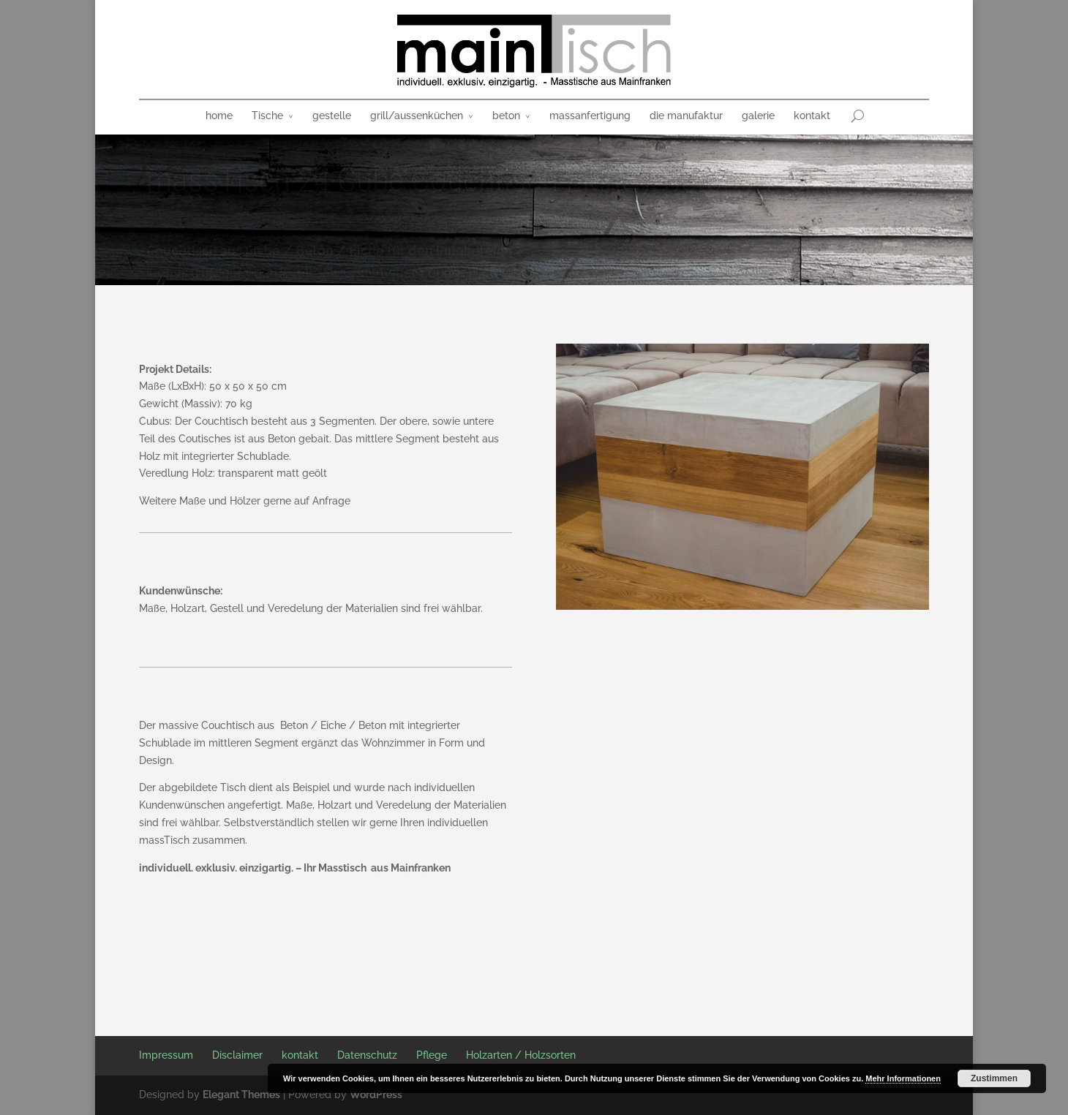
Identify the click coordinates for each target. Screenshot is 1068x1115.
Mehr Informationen (903, 1078)
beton (506, 115)
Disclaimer (237, 1055)
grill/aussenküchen (416, 115)
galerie (758, 115)
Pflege (431, 1055)
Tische (267, 115)
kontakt (812, 115)
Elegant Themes (241, 1094)
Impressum (166, 1055)
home (219, 115)
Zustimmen (994, 1078)
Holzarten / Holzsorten (521, 1055)
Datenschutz (367, 1055)
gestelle (331, 115)
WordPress (376, 1094)
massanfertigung (590, 115)
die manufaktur (686, 115)
